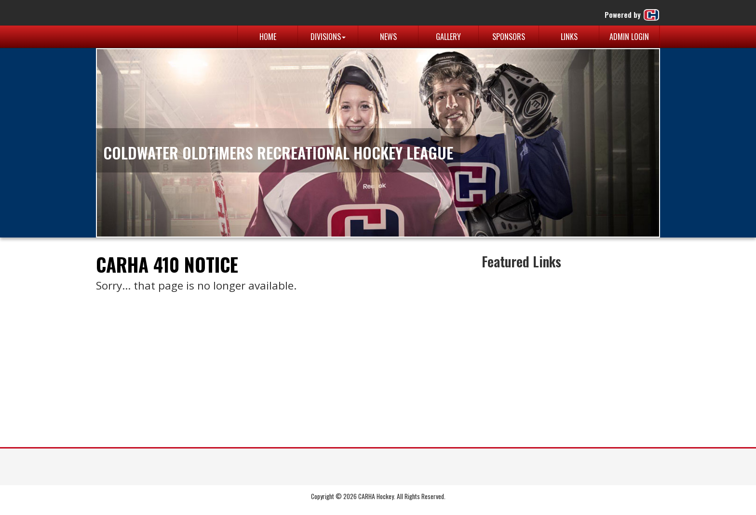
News (388, 36)
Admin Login (629, 36)
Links (569, 36)
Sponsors (508, 36)
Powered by (632, 15)
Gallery (448, 36)
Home (267, 36)
